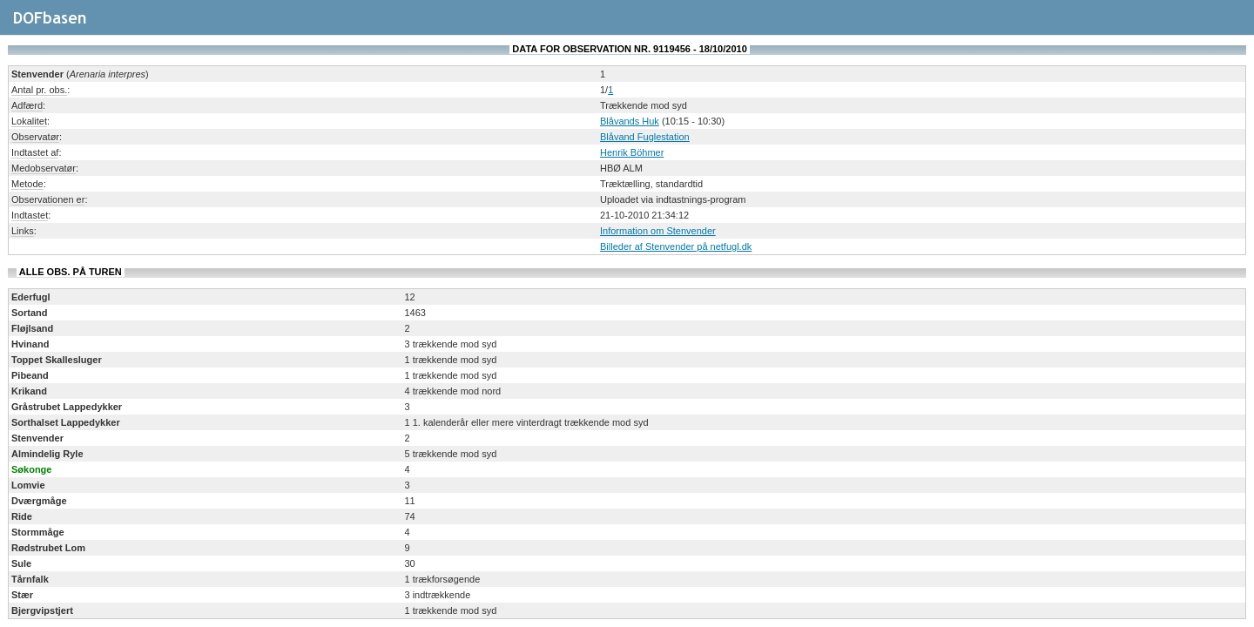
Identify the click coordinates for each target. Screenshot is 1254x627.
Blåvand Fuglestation (645, 136)
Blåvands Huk (629, 121)
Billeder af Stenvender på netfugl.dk (676, 246)
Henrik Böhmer (632, 152)
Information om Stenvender (658, 231)
